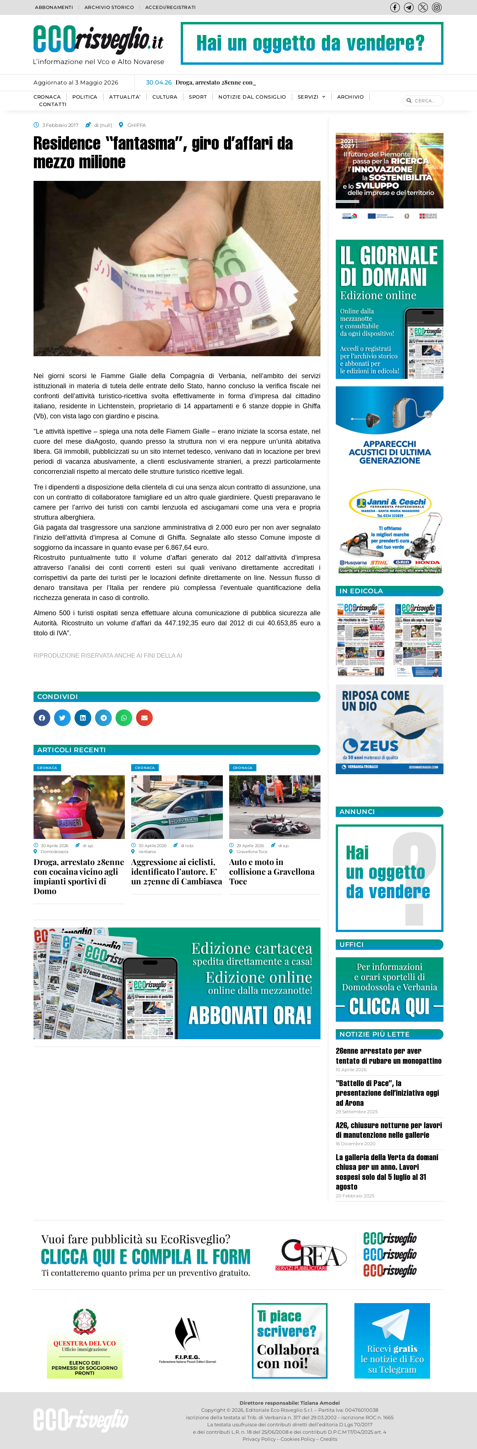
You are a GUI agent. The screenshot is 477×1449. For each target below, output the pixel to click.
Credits (328, 1439)
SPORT (198, 97)
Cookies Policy (298, 1439)
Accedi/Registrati (170, 7)
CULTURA (164, 97)
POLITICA (85, 97)
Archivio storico (109, 7)
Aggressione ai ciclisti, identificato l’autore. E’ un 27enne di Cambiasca (176, 871)
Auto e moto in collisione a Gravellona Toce (272, 871)
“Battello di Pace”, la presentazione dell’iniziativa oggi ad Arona (387, 1094)
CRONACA (47, 97)
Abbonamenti (54, 7)
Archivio (350, 97)
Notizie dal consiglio (252, 97)
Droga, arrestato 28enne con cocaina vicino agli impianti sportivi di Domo (79, 876)
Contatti (53, 104)
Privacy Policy (259, 1439)
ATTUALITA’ (125, 97)
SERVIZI (312, 97)
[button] (42, 717)
